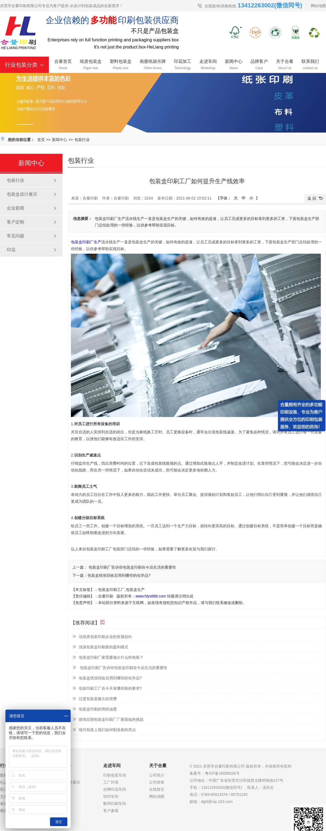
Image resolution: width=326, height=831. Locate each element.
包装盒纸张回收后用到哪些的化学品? (119, 575)
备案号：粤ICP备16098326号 (215, 773)
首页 (41, 139)
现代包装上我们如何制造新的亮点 (104, 729)
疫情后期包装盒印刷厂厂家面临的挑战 (107, 719)
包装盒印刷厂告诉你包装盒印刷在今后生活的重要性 (131, 567)
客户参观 (110, 810)
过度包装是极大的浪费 (94, 698)
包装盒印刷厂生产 (86, 242)
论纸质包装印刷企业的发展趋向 (102, 636)
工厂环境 (110, 782)
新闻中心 (59, 139)
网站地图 (318, 6)
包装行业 (82, 139)
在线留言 (156, 789)
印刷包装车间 (114, 775)
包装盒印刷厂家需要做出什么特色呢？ (107, 657)
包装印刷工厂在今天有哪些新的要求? (107, 688)
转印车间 (110, 796)
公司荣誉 (156, 782)
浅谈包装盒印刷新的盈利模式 (100, 647)
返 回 (315, 198)
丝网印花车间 (114, 789)
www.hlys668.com (151, 596)
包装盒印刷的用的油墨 (94, 709)
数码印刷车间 (114, 803)
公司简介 (156, 775)
